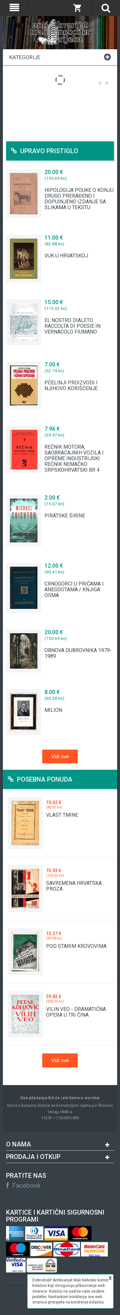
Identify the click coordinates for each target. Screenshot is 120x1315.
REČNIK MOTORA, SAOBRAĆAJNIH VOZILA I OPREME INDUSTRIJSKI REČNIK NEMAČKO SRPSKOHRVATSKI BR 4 (74, 458)
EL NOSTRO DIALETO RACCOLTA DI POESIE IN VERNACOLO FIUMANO (72, 326)
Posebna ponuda (40, 779)
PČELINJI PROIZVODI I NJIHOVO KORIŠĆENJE (71, 385)
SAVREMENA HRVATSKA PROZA (74, 886)
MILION (53, 710)
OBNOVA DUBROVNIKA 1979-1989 (78, 653)
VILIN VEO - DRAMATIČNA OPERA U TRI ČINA (76, 1012)
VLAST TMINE (62, 815)
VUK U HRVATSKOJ (66, 256)
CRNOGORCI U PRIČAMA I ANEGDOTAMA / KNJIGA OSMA (74, 589)
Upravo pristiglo (44, 151)
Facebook (23, 1185)
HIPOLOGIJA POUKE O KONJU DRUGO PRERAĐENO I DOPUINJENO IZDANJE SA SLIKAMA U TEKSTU (79, 198)
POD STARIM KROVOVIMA (76, 946)
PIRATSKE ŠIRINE (64, 516)
